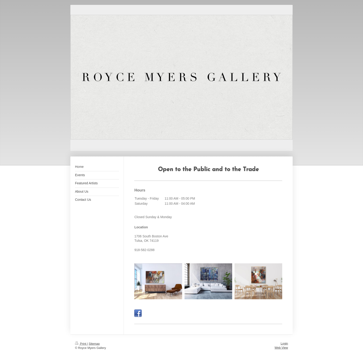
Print (81, 343)
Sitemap (94, 343)
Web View (281, 347)
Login (284, 343)
